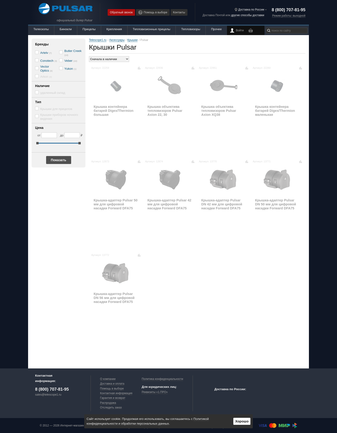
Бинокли (66, 29)
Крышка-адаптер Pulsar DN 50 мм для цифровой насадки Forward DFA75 (275, 204)
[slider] (37, 143)
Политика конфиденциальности (162, 379)
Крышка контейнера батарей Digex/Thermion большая (113, 111)
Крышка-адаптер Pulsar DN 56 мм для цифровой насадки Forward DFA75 (114, 298)
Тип (38, 102)
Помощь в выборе (152, 12)
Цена (39, 128)
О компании (108, 379)
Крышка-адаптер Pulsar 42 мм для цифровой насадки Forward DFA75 (169, 204)
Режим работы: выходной (288, 15)
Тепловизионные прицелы (151, 29)
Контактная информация (116, 393)
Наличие (42, 86)
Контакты (179, 12)
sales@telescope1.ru (48, 394)
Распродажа (108, 402)
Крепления (114, 29)
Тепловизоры (190, 29)
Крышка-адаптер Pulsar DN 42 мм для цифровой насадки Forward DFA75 (221, 204)
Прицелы (89, 29)
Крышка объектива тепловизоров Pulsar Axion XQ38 (218, 111)
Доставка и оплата (112, 383)
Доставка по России (251, 9)
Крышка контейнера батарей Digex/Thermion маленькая (275, 111)
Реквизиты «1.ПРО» (155, 392)
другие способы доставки (247, 15)
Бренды (42, 44)
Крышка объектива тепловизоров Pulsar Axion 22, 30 (164, 111)
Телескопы (41, 29)
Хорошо (242, 421)
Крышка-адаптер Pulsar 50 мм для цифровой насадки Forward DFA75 (116, 204)
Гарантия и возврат (112, 398)
